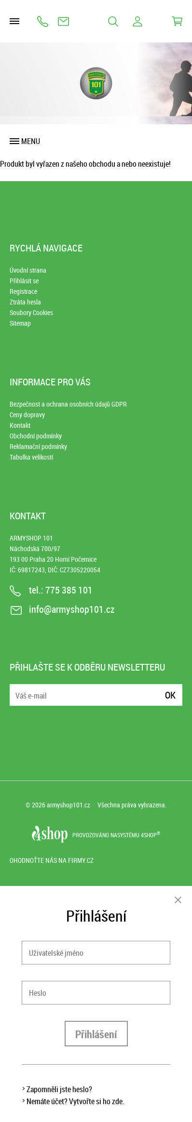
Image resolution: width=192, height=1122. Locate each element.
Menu (30, 141)
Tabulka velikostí (31, 457)
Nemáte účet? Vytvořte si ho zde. (75, 1101)
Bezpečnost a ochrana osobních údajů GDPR (68, 404)
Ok (170, 694)
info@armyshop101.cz (63, 21)
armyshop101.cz (68, 804)
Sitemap (20, 323)
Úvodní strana (28, 270)
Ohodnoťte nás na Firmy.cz (52, 860)
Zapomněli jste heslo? (59, 1089)
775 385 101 (42, 21)
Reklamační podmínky (38, 446)
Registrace (23, 291)
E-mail (18, 689)
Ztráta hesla (25, 301)
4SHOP (150, 835)
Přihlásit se (24, 280)
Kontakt (20, 425)
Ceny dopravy (27, 414)
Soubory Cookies (31, 312)
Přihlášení (96, 1034)
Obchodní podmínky (36, 435)
